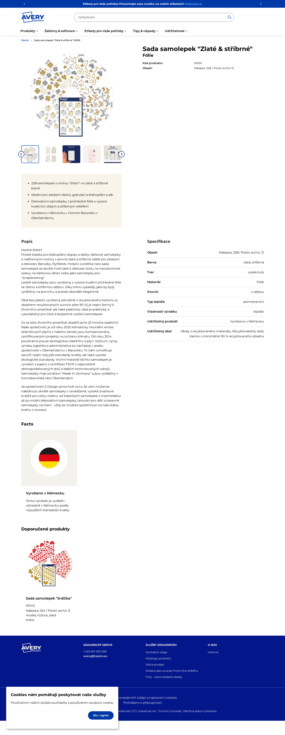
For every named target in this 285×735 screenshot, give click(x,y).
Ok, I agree (101, 715)
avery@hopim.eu (95, 656)
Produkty (27, 31)
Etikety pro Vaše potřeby (104, 31)
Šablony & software (60, 31)
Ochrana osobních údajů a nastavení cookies (142, 697)
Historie (213, 652)
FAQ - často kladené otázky (164, 677)
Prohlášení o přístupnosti (142, 703)
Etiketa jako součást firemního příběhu (172, 670)
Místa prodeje (155, 664)
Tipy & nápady (144, 31)
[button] (30, 154)
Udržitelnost (175, 31)
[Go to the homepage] (32, 18)
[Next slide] (121, 154)
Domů (25, 40)
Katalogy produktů (158, 658)
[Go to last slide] (21, 154)
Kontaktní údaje (156, 652)
